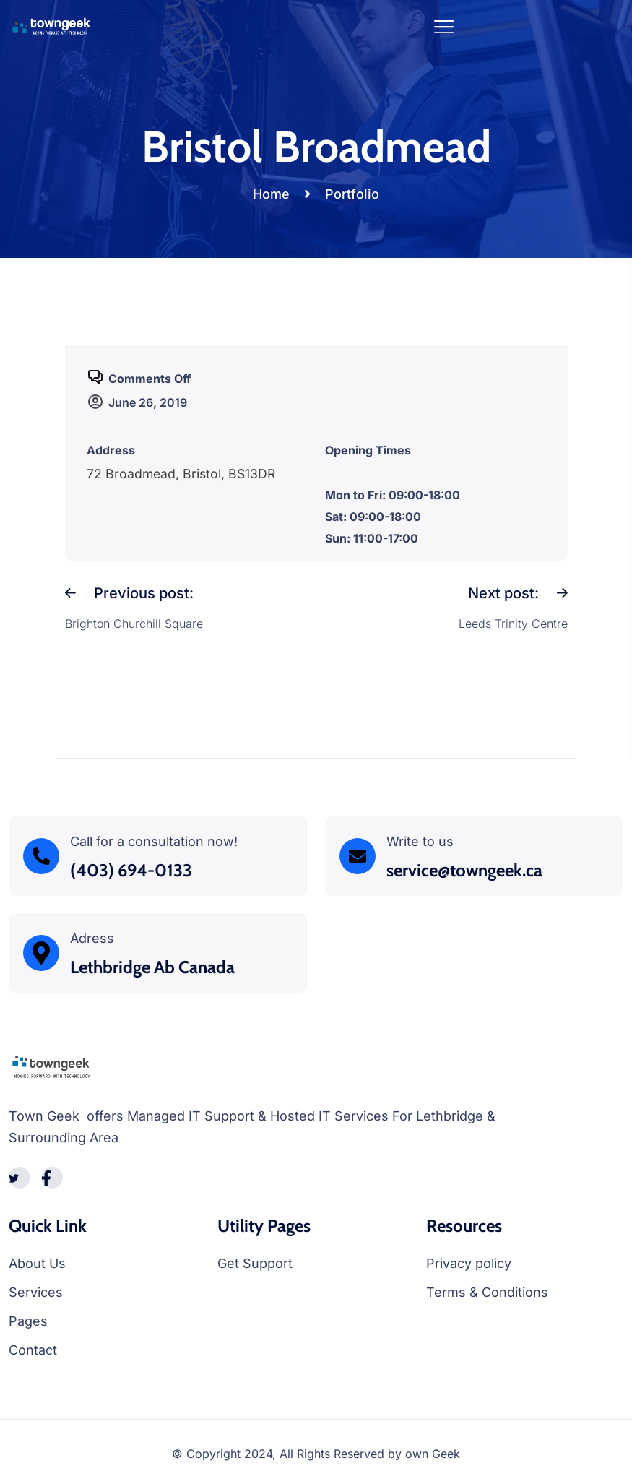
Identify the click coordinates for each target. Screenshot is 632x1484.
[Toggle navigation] (444, 25)
